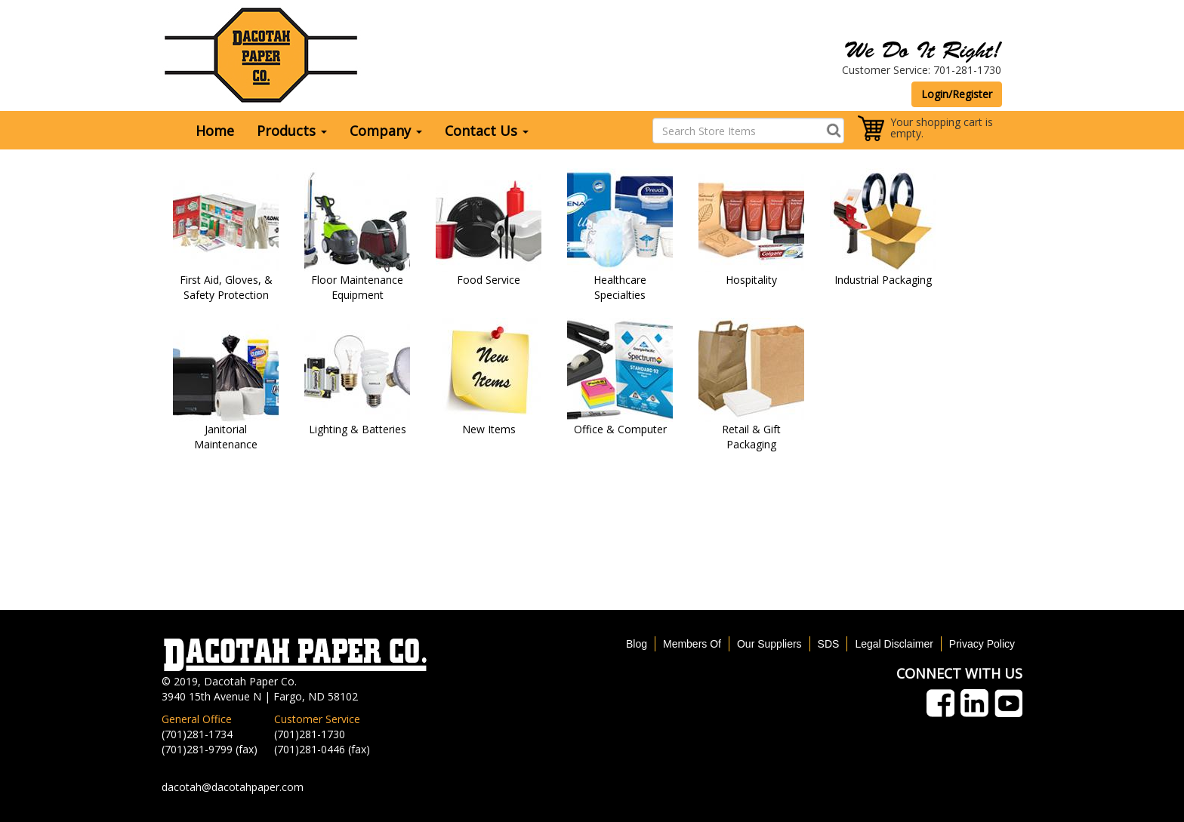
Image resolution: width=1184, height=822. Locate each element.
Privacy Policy (982, 644)
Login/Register (956, 94)
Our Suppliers (769, 644)
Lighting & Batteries (357, 429)
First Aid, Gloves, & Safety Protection (226, 287)
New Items (489, 429)
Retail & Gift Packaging (751, 436)
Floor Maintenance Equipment (357, 287)
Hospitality (751, 279)
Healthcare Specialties (620, 287)
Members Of (692, 644)
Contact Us (487, 131)
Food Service (488, 279)
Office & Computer (620, 429)
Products (292, 131)
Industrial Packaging (883, 279)
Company (386, 131)
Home (215, 131)
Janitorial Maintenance (225, 436)
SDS (829, 644)
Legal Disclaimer (894, 644)
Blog (636, 644)
